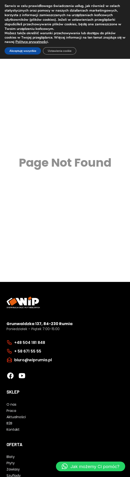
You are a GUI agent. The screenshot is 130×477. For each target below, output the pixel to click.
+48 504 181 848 (29, 342)
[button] (90, 466)
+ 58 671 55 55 (27, 351)
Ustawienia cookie (59, 51)
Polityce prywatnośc (31, 42)
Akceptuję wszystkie (22, 51)
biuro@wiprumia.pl (33, 360)
